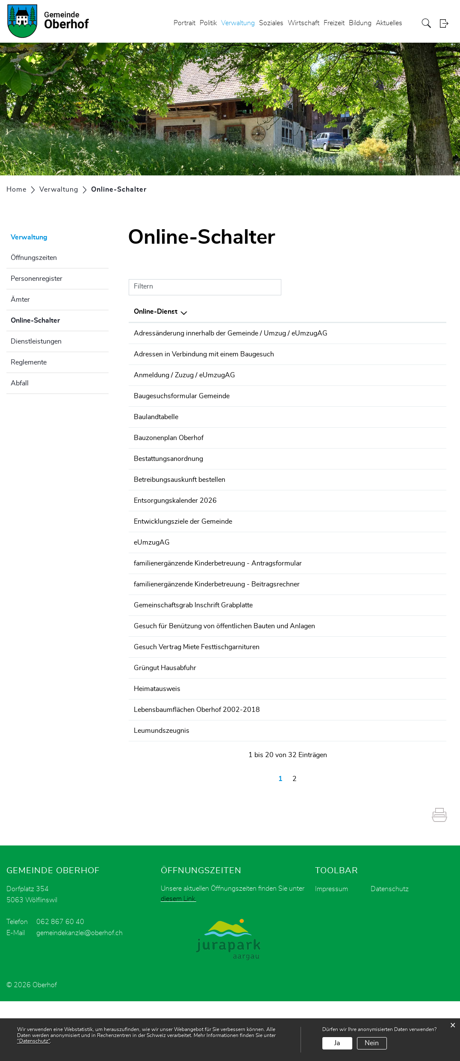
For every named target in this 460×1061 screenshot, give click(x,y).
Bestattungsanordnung (168, 476)
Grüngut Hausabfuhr (165, 715)
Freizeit (334, 23)
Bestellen (382, 405)
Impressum (331, 948)
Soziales (271, 23)
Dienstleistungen (36, 341)
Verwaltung (238, 23)
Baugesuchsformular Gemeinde (182, 405)
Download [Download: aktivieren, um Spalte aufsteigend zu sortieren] (422, 311)
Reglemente (29, 362)
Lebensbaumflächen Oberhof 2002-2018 (197, 763)
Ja (337, 1043)
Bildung (360, 23)
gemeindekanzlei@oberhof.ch (79, 992)
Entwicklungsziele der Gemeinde (183, 548)
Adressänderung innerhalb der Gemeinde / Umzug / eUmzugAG (230, 333)
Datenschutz (390, 948)
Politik (208, 23)
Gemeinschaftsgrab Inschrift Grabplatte (193, 644)
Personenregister (36, 278)
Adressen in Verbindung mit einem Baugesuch (204, 357)
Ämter (20, 299)
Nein (372, 1043)
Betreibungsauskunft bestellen (179, 500)
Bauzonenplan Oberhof (168, 452)
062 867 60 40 (60, 981)
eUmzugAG (152, 572)
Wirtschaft (303, 23)
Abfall (20, 383)
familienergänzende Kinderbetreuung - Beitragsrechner (217, 620)
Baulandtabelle (156, 429)
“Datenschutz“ (33, 1041)
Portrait (184, 23)
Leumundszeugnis (161, 787)
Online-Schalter (57, 319)
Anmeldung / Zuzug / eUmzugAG (184, 381)
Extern (427, 334)
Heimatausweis (157, 739)
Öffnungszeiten (34, 257)
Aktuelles (389, 23)
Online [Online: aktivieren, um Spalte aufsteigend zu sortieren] (375, 311)
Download (425, 357)
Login (447, 23)
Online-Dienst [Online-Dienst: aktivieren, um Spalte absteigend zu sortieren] (155, 311)
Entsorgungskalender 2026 (175, 524)
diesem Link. (178, 958)
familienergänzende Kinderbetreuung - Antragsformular (218, 596)
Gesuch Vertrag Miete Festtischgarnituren (196, 691)
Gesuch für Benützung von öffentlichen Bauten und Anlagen (224, 668)
